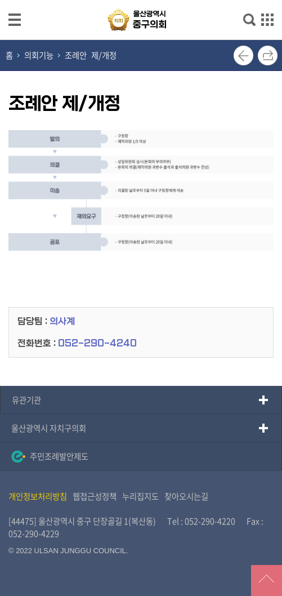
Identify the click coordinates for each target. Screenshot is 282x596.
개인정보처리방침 (37, 496)
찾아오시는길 (186, 496)
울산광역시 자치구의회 (48, 428)
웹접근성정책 (95, 496)
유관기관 (26, 400)
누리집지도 (140, 496)
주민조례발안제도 (49, 456)
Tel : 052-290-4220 (201, 521)
